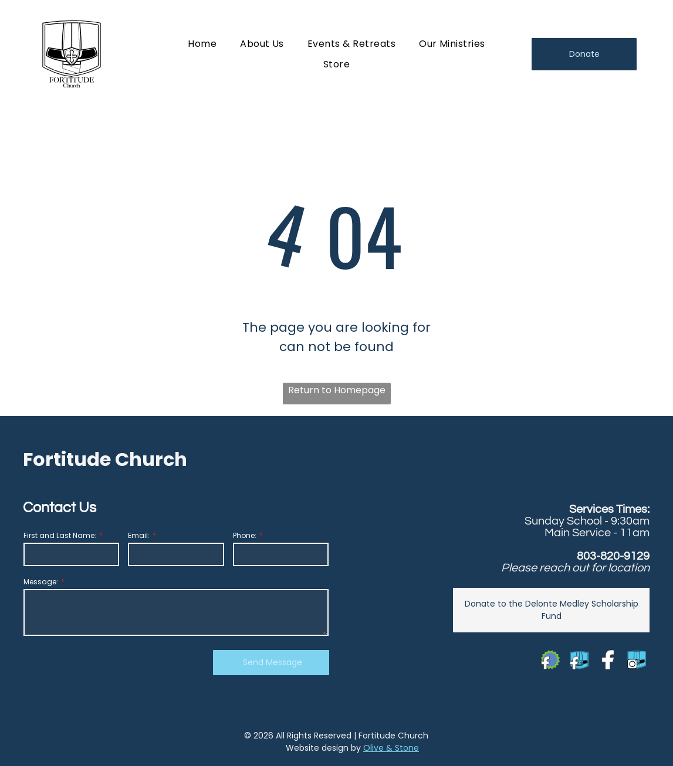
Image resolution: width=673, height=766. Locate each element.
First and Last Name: (59, 535)
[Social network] (550, 660)
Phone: (244, 535)
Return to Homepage (336, 390)
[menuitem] (202, 43)
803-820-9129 (613, 556)
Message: (40, 582)
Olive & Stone (391, 748)
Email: (139, 535)
